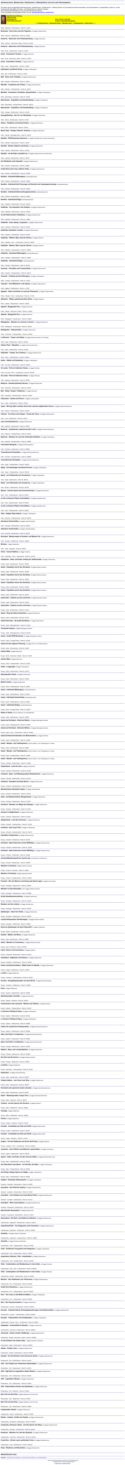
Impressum (58, 1463)
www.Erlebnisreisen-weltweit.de (43, 12)
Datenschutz (66, 1463)
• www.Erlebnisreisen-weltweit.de (13, 1457)
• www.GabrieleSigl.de (41, 1457)
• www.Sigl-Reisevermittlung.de (29, 1457)
